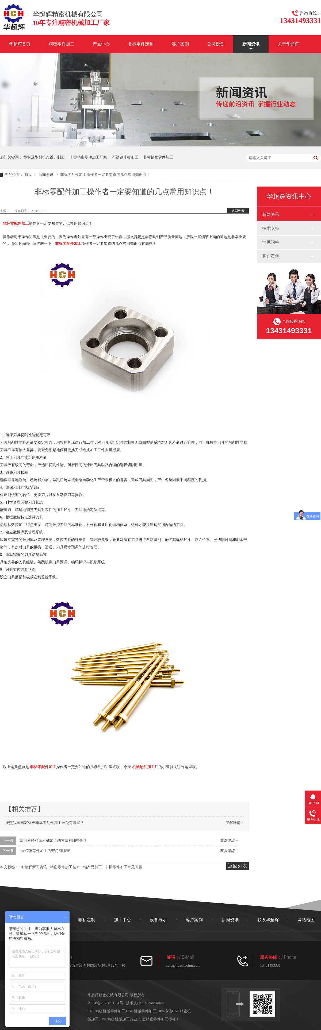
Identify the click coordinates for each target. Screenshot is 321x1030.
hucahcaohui (154, 1003)
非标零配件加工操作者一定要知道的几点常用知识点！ (105, 175)
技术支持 (270, 228)
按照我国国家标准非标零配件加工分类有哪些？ (44, 823)
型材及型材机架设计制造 (44, 157)
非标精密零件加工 (158, 157)
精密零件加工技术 (65, 867)
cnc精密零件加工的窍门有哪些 (45, 851)
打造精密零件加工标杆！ (158, 1019)
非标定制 (86, 919)
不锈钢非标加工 (125, 157)
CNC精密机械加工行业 (118, 1019)
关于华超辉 (288, 44)
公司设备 (215, 44)
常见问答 (270, 242)
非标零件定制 (141, 44)
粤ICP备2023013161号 (105, 1003)
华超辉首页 (19, 44)
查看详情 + (229, 841)
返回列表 (238, 210)
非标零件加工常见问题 (123, 867)
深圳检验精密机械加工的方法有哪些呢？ (53, 841)
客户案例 (180, 44)
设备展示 (158, 919)
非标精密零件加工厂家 (88, 157)
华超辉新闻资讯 (34, 867)
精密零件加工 (61, 44)
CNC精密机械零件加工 (106, 1011)
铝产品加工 (92, 867)
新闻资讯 (250, 44)
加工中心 (122, 919)
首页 (29, 175)
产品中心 (101, 44)
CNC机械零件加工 (141, 1011)
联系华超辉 (268, 919)
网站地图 (306, 919)
